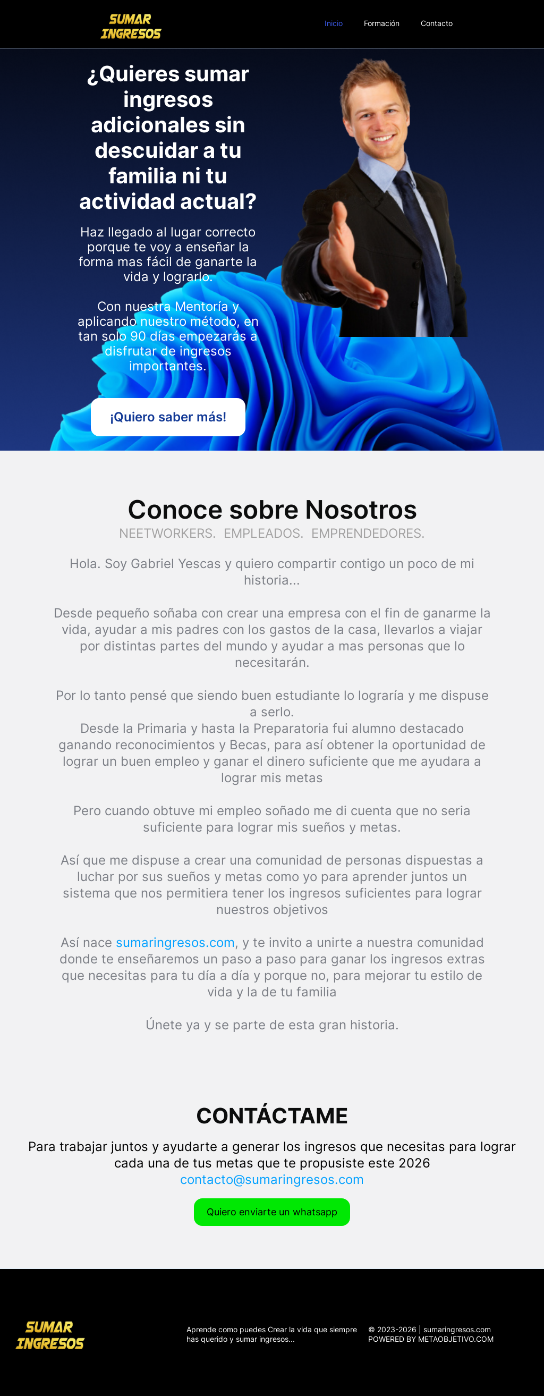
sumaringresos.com (175, 942)
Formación (382, 23)
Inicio (334, 23)
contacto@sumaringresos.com (272, 1179)
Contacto (437, 23)
